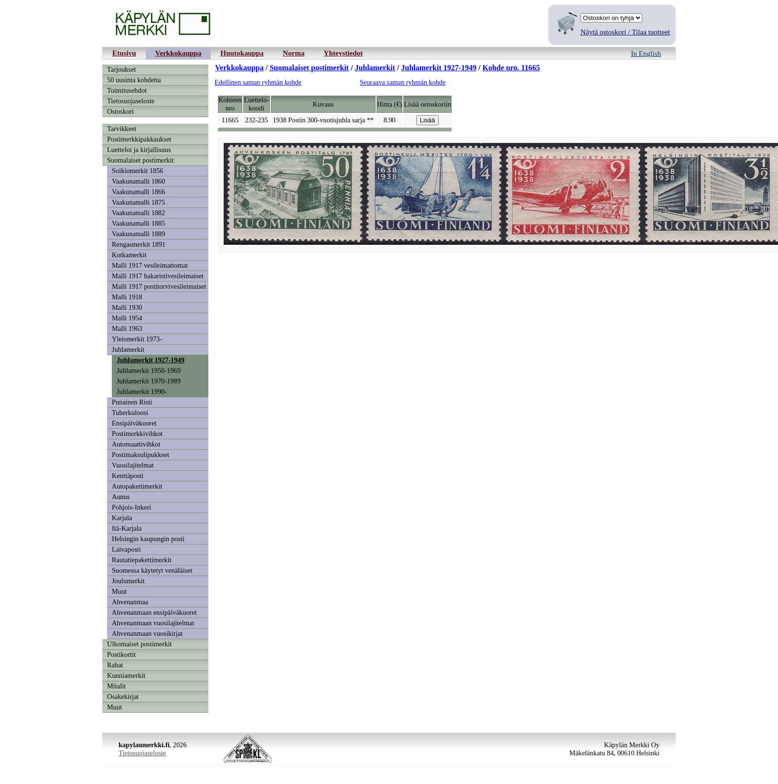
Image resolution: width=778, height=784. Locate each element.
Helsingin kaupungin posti (148, 539)
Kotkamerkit (129, 255)
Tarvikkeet (121, 128)
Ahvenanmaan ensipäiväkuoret (154, 612)
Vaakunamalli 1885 (138, 223)
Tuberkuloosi (130, 412)
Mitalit (116, 686)
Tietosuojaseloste (130, 101)
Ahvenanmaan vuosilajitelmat (153, 623)
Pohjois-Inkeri (131, 507)
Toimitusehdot (127, 90)
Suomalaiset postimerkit (140, 160)
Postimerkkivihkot (137, 433)
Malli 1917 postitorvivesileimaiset (159, 286)
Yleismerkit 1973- (137, 339)
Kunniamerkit (126, 675)
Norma (294, 53)
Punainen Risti (132, 402)
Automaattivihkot (136, 444)
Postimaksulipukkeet (140, 454)
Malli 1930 (127, 307)
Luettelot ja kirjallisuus (139, 149)
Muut (119, 591)
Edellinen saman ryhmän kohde (258, 82)
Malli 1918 (127, 297)
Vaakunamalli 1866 (138, 192)
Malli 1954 (127, 318)
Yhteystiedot (343, 53)
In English (646, 53)
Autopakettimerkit (137, 486)
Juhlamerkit (128, 349)
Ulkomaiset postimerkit (139, 644)
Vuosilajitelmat (133, 465)
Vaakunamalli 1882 (138, 213)
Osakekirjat (123, 696)
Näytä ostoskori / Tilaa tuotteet (625, 32)
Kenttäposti (127, 475)
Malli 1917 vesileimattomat (150, 265)
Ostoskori (120, 111)
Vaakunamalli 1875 (138, 202)
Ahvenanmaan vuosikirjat (147, 633)
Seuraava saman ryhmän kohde (402, 82)
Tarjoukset (121, 69)
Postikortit (121, 654)
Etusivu (124, 53)
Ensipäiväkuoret (134, 423)
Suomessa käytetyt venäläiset (152, 570)
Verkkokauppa (178, 53)
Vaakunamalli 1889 (138, 234)
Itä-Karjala (126, 528)
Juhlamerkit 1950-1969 (149, 370)
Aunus (121, 497)
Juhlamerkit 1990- (142, 391)
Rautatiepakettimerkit (142, 560)
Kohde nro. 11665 (511, 68)
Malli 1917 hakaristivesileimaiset (158, 276)
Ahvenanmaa (130, 602)
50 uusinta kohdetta (134, 80)
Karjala (122, 518)
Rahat (115, 665)
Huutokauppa (241, 53)
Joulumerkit (128, 581)
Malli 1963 (127, 328)
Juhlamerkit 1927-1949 (150, 360)
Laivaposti (126, 549)
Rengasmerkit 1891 (138, 244)
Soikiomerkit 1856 (137, 170)
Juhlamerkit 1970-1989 (149, 381)
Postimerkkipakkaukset (139, 139)
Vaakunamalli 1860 (138, 181)
